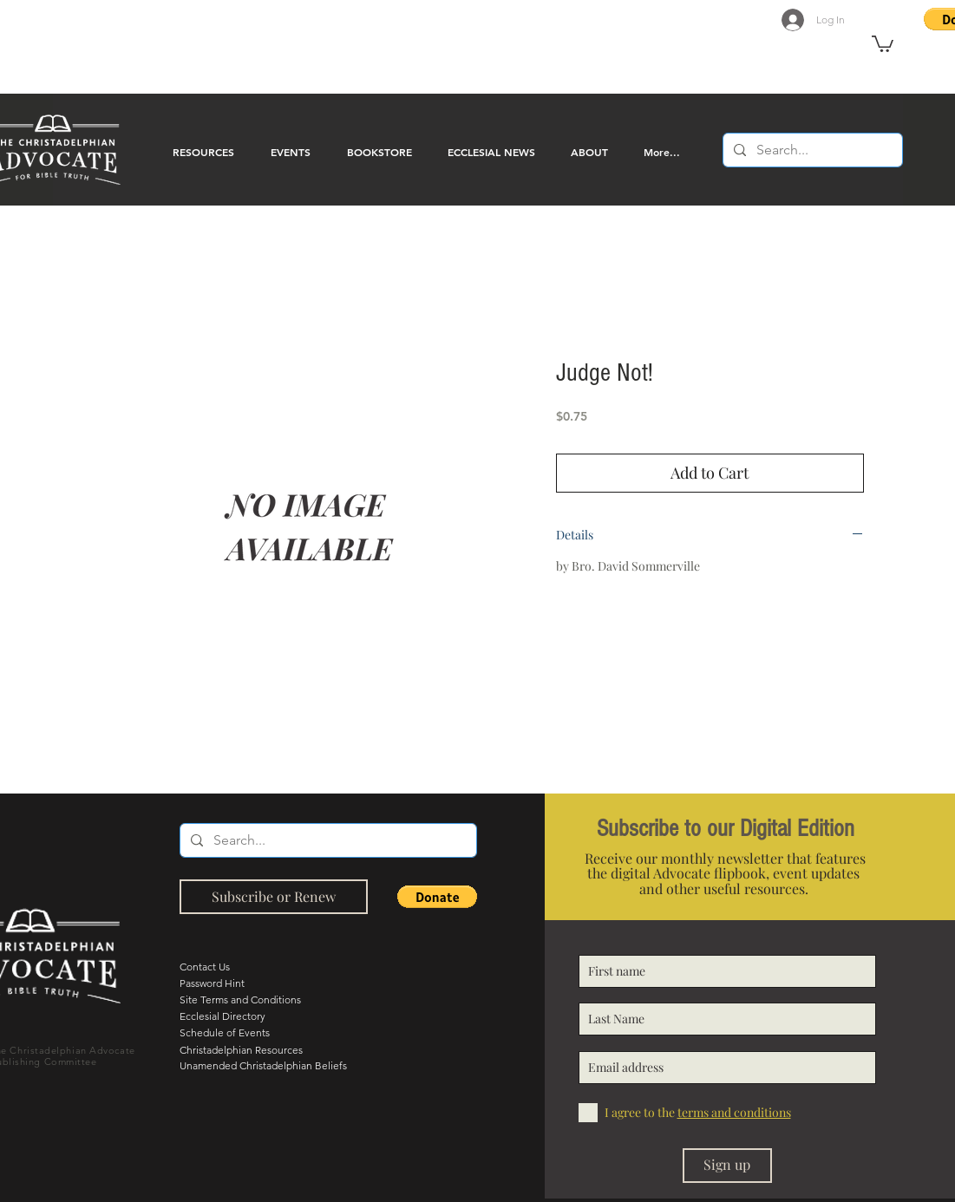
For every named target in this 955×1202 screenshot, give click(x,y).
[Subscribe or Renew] (274, 896)
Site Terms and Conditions (240, 999)
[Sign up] (727, 1165)
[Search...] (811, 150)
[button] (882, 43)
